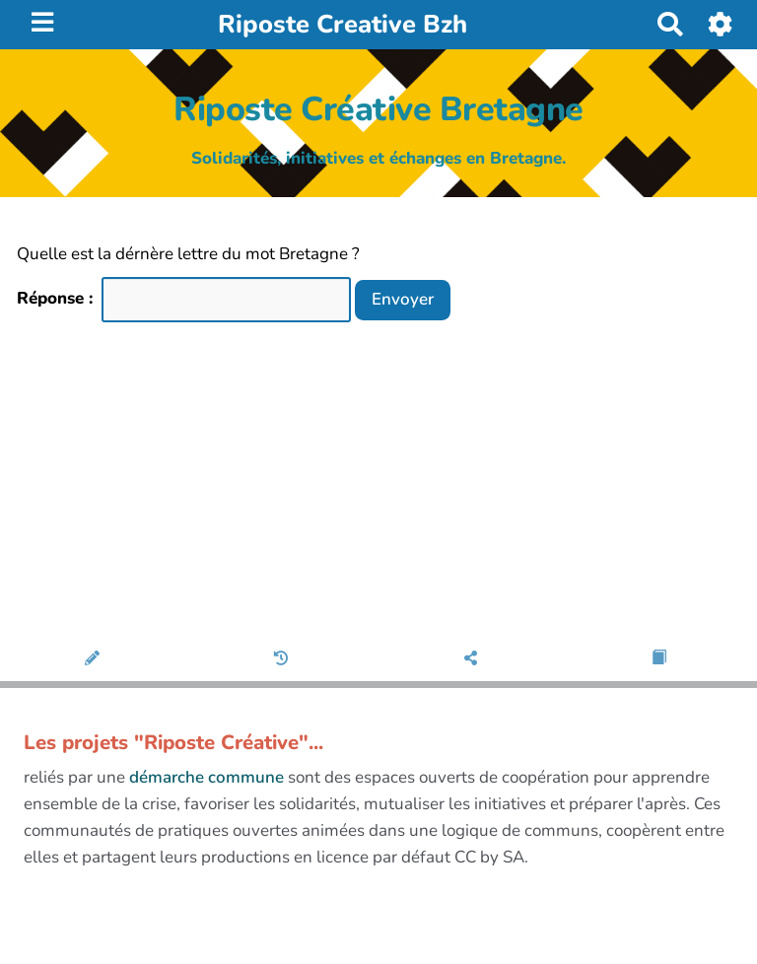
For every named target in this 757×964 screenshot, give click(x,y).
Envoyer (403, 299)
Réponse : (57, 298)
